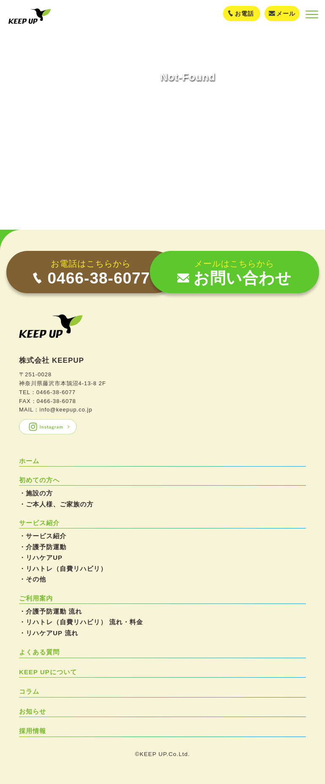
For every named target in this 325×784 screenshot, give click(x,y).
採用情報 (32, 730)
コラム (29, 691)
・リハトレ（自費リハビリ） (63, 568)
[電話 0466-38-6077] (91, 272)
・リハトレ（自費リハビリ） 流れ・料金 (81, 622)
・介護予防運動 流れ (50, 611)
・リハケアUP (41, 557)
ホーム (29, 460)
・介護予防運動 (42, 546)
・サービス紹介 (42, 535)
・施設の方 (36, 493)
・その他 (32, 579)
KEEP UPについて (48, 672)
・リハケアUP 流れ (48, 633)
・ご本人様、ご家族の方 (56, 504)
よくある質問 (39, 652)
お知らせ (32, 711)
